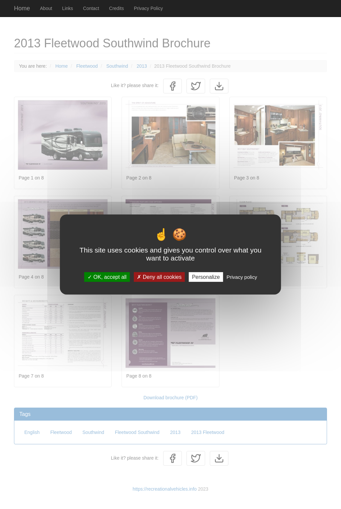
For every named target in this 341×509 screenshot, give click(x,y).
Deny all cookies (159, 277)
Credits (116, 8)
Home (22, 8)
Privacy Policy (148, 8)
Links (67, 8)
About (46, 8)
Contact (91, 8)
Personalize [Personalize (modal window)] (206, 277)
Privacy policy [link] (241, 277)
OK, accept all (107, 277)
